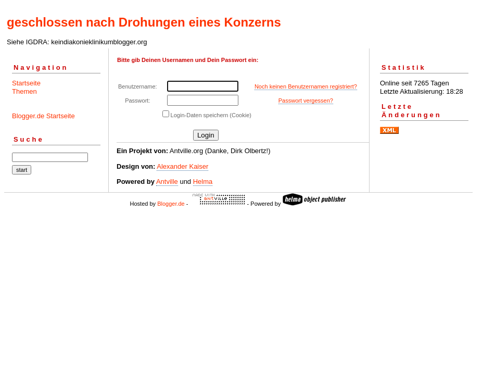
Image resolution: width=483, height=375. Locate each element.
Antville (167, 181)
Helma (203, 181)
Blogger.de (171, 204)
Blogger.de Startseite (43, 116)
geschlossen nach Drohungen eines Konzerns (144, 22)
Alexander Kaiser (182, 166)
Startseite (26, 83)
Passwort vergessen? (305, 100)
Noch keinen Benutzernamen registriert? (306, 86)
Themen (24, 91)
